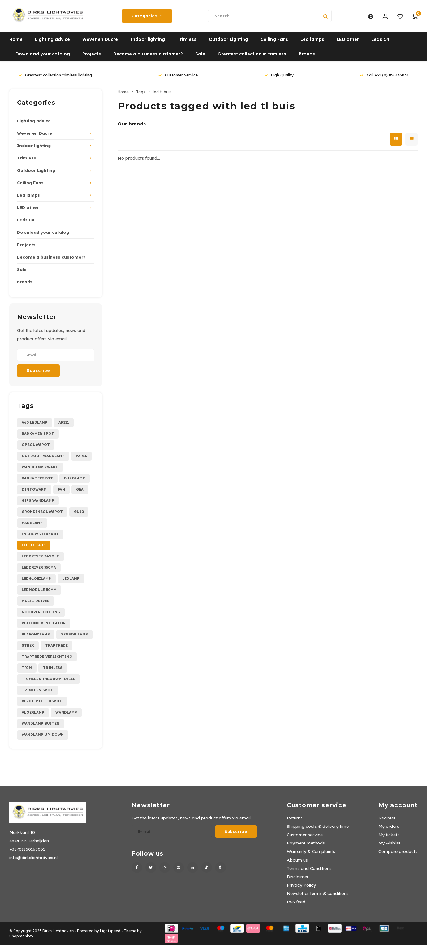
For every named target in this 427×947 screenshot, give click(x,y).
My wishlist (389, 845)
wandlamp (66, 714)
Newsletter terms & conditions (318, 895)
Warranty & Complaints (311, 853)
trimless (53, 670)
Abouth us (297, 862)
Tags (140, 93)
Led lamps (312, 42)
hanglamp (32, 525)
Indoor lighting (147, 42)
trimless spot (37, 692)
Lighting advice (52, 42)
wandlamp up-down (43, 737)
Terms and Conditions (309, 870)
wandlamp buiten (40, 725)
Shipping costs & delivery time (318, 828)
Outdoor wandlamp (43, 458)
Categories (147, 17)
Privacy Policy (301, 887)
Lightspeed (110, 933)
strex (28, 647)
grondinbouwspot (42, 514)
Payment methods (306, 845)
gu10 (79, 514)
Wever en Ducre (100, 42)
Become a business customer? (148, 56)
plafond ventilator (44, 625)
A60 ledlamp (34, 424)
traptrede (56, 647)
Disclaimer (297, 878)
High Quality (279, 77)
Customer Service (178, 77)
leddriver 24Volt (40, 558)
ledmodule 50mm (39, 592)
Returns (295, 820)
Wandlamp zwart (40, 469)
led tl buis (34, 547)
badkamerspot (37, 480)
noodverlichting (41, 614)
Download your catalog (42, 56)
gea (80, 491)
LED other (348, 42)
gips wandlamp (38, 502)
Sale (200, 56)
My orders (388, 828)
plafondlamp (36, 636)
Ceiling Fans (274, 42)
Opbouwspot (36, 447)
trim (27, 670)
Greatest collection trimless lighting (55, 77)
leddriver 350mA (39, 569)
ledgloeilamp (36, 580)
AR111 (63, 424)
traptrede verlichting (47, 659)
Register (386, 820)
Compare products (397, 853)
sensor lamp (74, 636)
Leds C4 (380, 42)
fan (61, 491)
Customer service (305, 836)
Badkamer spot (38, 436)
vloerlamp (33, 714)
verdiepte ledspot (42, 703)
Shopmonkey (21, 938)
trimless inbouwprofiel (48, 681)
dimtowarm (34, 491)
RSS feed (296, 904)
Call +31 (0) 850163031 (384, 77)
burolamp (74, 480)
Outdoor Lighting (228, 42)
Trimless (186, 42)
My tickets (388, 836)
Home (16, 42)
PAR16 (81, 458)
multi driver (36, 603)
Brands (307, 56)
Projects (91, 56)
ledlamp (71, 580)
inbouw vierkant (40, 536)
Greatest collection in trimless (252, 56)
